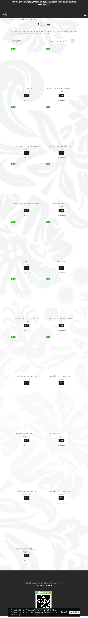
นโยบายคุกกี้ (17, 614)
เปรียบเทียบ (27, 100)
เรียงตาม (52, 41)
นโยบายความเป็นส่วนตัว (50, 612)
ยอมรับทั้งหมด (74, 612)
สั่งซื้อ (26, 95)
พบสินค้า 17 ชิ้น (16, 41)
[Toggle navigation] (85, 15)
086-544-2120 (45, 585)
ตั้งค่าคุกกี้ (64, 612)
